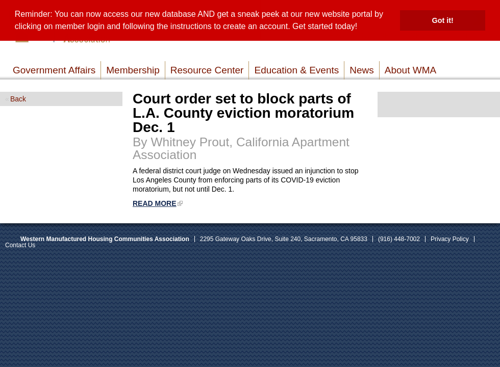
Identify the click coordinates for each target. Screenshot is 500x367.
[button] (361, 27)
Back (18, 99)
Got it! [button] (443, 20)
